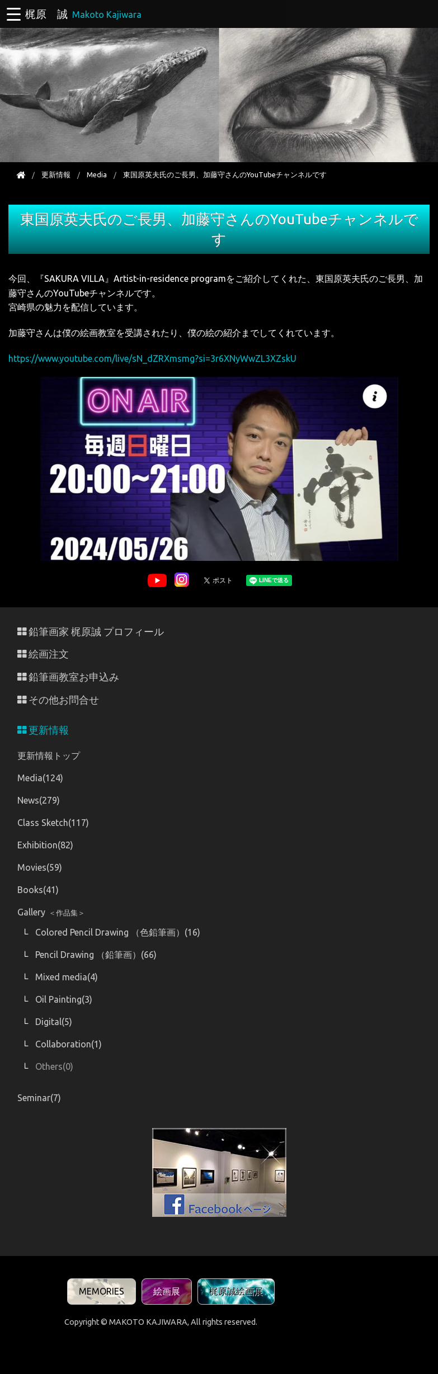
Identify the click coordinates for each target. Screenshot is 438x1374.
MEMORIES (101, 1291)
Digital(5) (53, 1022)
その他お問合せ (58, 700)
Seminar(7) (39, 1098)
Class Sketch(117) (53, 823)
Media (97, 174)
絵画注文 (43, 654)
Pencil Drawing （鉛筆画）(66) (96, 955)
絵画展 (166, 1291)
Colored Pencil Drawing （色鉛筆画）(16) (117, 932)
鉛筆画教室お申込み (68, 677)
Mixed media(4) (66, 977)
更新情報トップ (48, 755)
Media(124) (40, 778)
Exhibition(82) (45, 845)
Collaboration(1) (68, 1044)
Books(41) (38, 890)
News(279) (38, 800)
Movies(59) (39, 867)
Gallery (51, 912)
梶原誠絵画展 (236, 1291)
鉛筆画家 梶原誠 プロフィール (90, 631)
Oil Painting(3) (63, 999)
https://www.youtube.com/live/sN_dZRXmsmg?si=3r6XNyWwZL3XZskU (152, 358)
